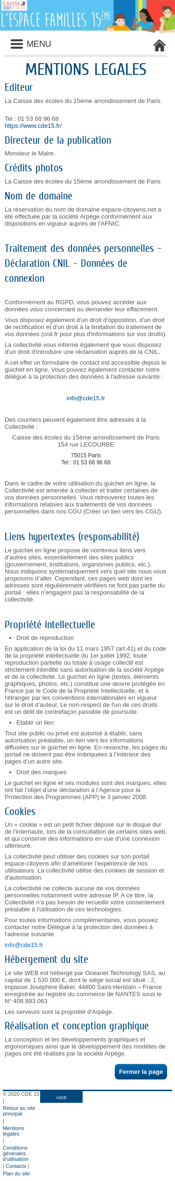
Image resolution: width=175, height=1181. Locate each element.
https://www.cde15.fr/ (33, 125)
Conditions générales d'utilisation (15, 1153)
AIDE (61, 1097)
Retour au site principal (19, 1110)
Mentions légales (13, 1131)
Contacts (16, 1166)
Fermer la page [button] (141, 1071)
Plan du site (16, 1173)
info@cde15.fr (86, 398)
